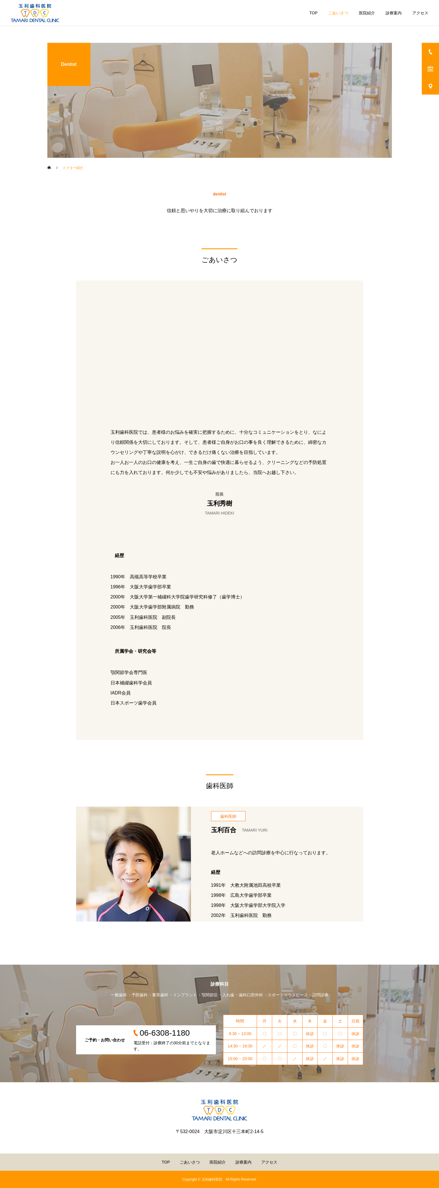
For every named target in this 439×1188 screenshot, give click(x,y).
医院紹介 (367, 13)
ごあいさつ (338, 13)
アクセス (420, 13)
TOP (313, 13)
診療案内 (394, 13)
